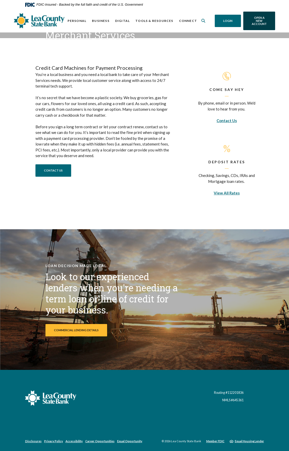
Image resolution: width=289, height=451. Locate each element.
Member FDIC (215, 441)
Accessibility (74, 441)
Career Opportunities (100, 441)
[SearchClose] (203, 21)
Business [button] (100, 21)
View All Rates (227, 193)
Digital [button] (122, 21)
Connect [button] (188, 21)
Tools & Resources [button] (154, 21)
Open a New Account (263, 20)
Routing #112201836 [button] (229, 393)
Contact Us (53, 170)
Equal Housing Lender (249, 441)
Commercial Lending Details (76, 330)
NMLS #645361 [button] (233, 400)
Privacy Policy (53, 441)
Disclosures (33, 441)
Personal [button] (76, 21)
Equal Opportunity (129, 441)
